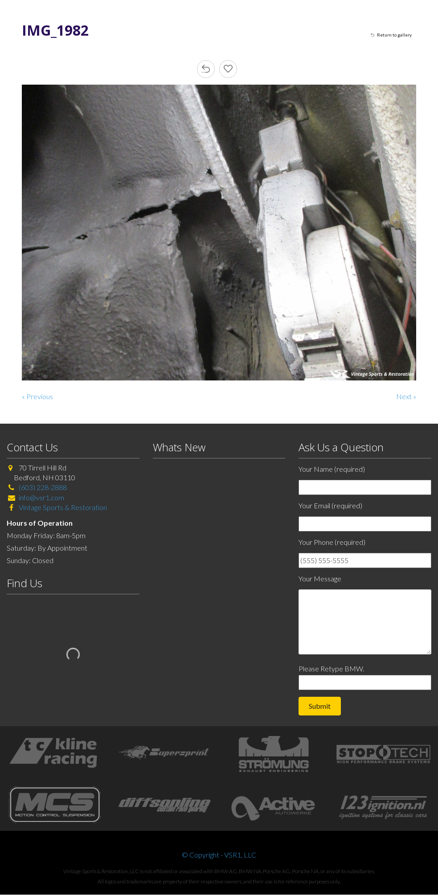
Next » (406, 396)
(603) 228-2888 (43, 487)
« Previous (37, 396)
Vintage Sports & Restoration (62, 507)
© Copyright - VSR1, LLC (219, 854)
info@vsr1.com (41, 497)
